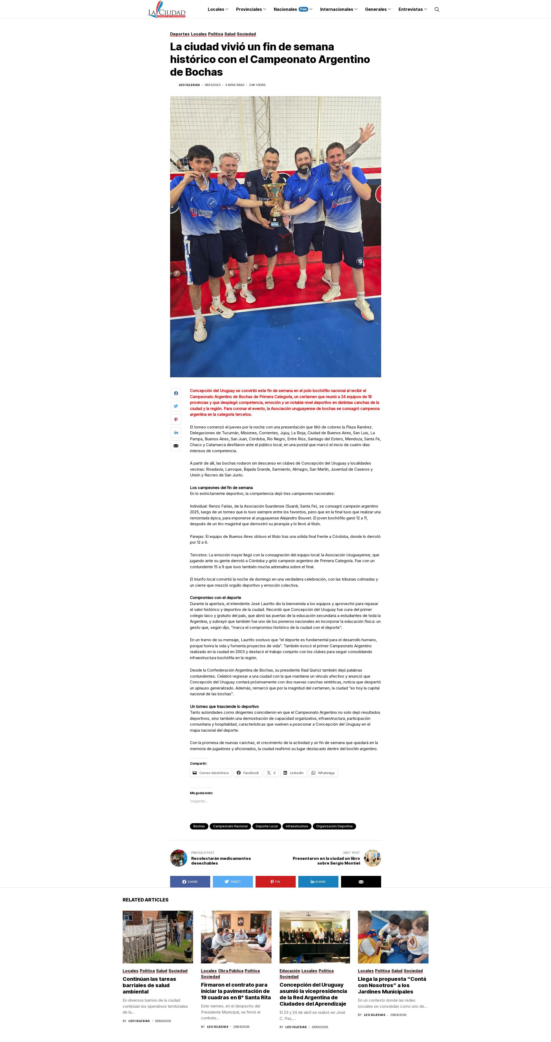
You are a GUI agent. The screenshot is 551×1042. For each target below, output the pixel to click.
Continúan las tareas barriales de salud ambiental (149, 985)
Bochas (199, 826)
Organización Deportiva (334, 826)
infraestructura (297, 826)
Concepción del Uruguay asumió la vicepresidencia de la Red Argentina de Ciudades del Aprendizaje (313, 994)
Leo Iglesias (189, 85)
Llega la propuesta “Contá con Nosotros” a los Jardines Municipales (392, 985)
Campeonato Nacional (230, 826)
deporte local (267, 826)
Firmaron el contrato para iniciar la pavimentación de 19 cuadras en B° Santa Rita (236, 991)
